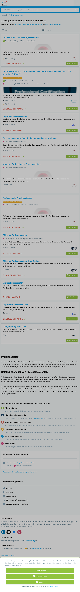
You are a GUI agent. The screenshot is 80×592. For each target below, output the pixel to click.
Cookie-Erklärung (53, 586)
